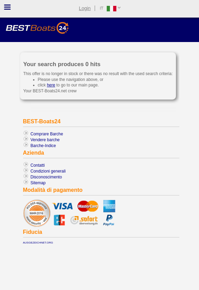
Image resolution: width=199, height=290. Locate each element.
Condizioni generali (48, 171)
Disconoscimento (46, 177)
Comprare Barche (47, 134)
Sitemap (38, 182)
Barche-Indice (43, 145)
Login (85, 8)
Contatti (38, 165)
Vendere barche (45, 139)
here (51, 85)
